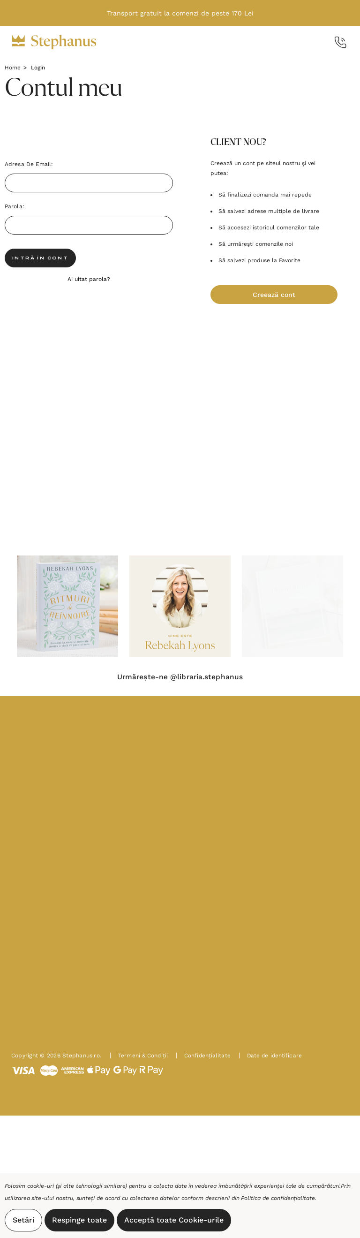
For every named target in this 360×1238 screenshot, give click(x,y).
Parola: (14, 206)
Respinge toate (79, 1219)
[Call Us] (340, 42)
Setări (23, 1219)
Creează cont (274, 294)
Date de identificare (272, 1057)
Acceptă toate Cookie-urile (174, 1219)
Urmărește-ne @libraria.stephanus (180, 677)
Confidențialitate (204, 1057)
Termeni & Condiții (139, 1057)
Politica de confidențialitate (278, 1198)
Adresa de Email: (29, 164)
